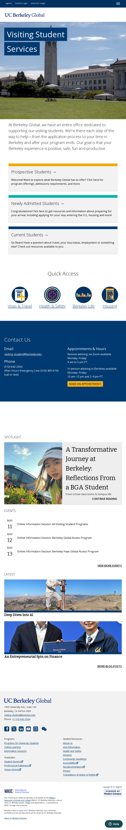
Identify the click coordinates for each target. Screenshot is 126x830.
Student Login (21, 3)
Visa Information (71, 747)
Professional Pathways (17, 765)
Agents (9, 3)
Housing (67, 755)
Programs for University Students (21, 743)
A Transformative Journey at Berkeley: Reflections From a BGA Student (91, 468)
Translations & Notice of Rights (80, 774)
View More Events (109, 566)
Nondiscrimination (74, 766)
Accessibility (70, 762)
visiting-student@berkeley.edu (23, 354)
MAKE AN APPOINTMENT (85, 384)
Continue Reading (105, 499)
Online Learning (12, 747)
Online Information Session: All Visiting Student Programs (52, 524)
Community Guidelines (75, 758)
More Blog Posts (109, 666)
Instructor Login (38, 3)
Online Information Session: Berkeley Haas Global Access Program (58, 551)
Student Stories (13, 761)
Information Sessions (15, 751)
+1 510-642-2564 (21, 719)
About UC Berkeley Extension (15, 818)
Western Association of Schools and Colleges (29, 799)
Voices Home (12, 769)
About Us (68, 743)
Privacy (66, 770)
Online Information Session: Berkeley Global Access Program (54, 538)
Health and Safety (72, 751)
